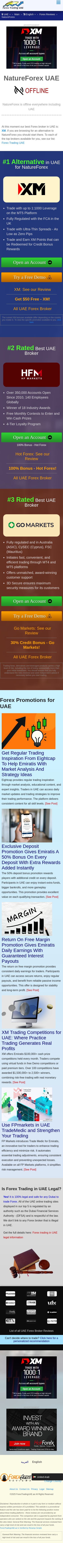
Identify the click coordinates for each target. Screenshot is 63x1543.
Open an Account (29, 262)
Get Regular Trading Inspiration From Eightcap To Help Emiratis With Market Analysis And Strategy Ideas (28, 763)
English (29, 14)
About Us (14, 1489)
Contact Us (24, 1489)
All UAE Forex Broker (32, 308)
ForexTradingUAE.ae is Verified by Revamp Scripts (21, 1528)
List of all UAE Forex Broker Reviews (31, 1330)
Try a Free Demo (29, 277)
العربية (24, 1461)
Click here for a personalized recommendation (35, 1340)
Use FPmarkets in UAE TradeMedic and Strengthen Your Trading (31, 1130)
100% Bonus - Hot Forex (31, 445)
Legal (41, 1489)
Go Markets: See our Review (32, 630)
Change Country (52, 1481)
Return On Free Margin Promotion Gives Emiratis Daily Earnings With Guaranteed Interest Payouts (28, 950)
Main (16, 14)
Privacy (34, 1489)
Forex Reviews (47, 14)
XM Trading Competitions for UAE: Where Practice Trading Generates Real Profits (31, 1040)
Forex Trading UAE (13, 142)
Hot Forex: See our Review (32, 456)
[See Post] (51, 803)
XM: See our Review (32, 289)
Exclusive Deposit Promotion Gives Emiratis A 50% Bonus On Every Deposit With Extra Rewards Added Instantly (31, 857)
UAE (6, 14)
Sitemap (49, 1489)
